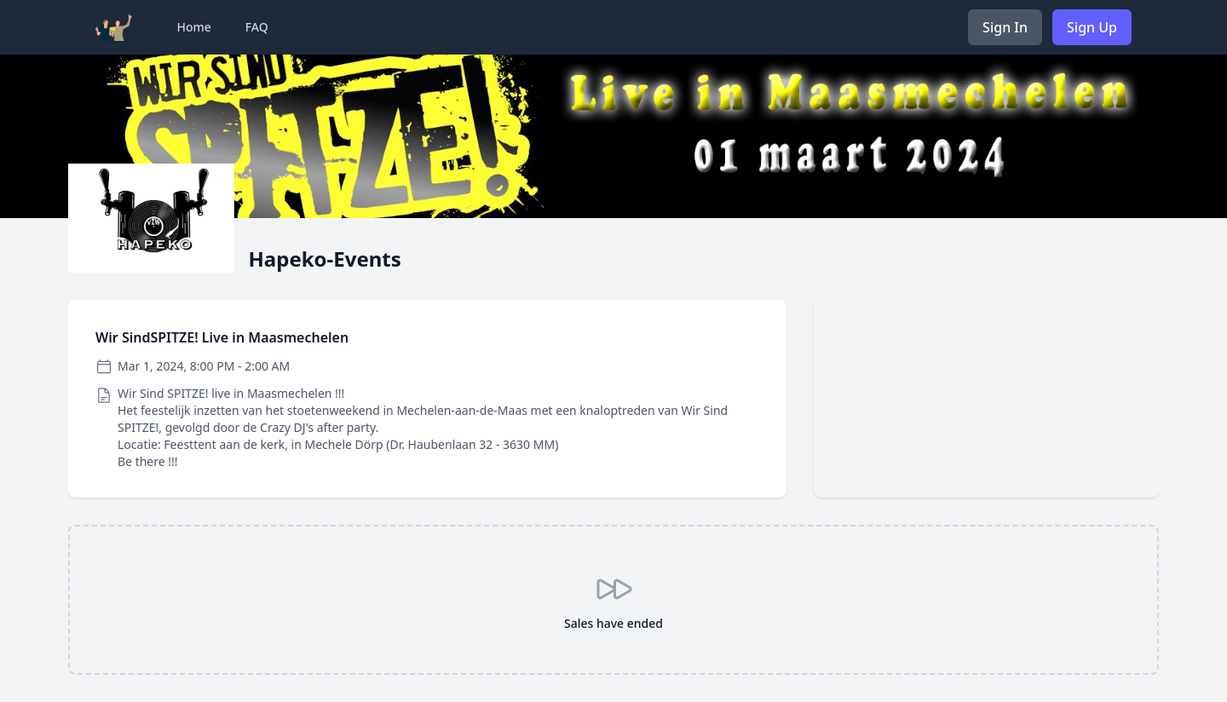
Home (193, 27)
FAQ (256, 27)
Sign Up (1092, 27)
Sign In (1005, 27)
